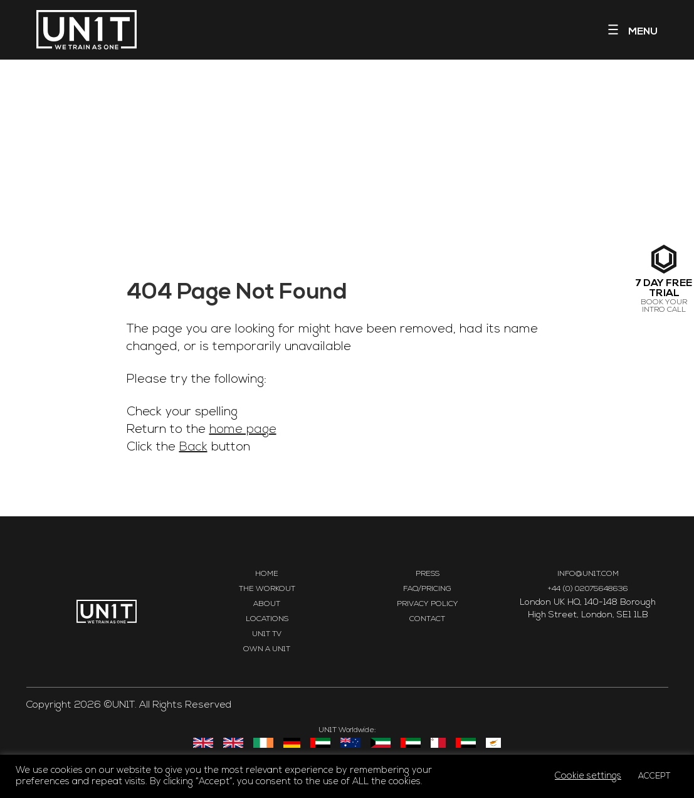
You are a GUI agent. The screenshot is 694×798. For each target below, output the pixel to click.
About (266, 604)
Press (427, 574)
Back (193, 447)
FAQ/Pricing (427, 589)
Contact (427, 619)
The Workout (267, 589)
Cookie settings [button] (588, 776)
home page (242, 429)
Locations (267, 619)
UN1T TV (266, 634)
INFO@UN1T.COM (588, 574)
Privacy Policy (427, 604)
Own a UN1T (266, 649)
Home (266, 574)
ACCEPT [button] (654, 776)
